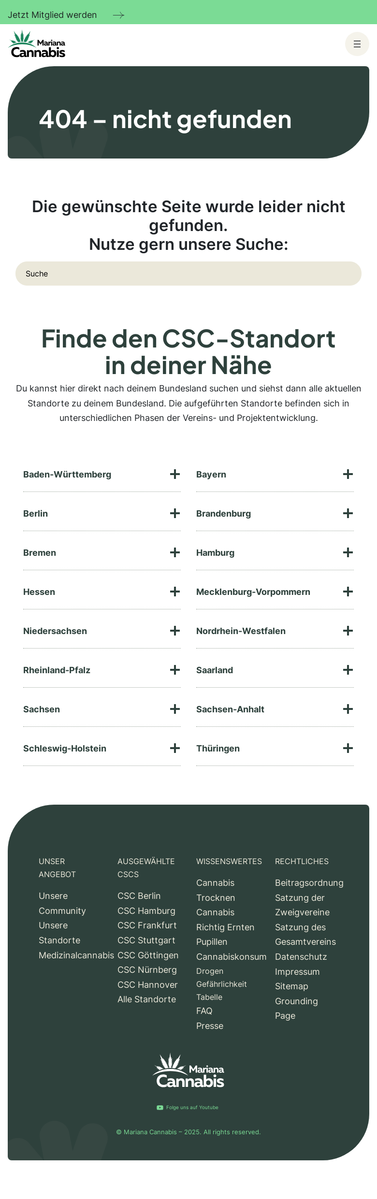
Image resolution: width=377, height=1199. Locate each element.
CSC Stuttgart (146, 940)
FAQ (204, 1011)
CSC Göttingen (148, 955)
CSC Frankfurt (147, 925)
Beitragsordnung (309, 883)
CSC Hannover (147, 985)
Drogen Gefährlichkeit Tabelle (221, 984)
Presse (209, 1026)
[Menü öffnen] (357, 44)
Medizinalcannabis (76, 955)
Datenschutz (301, 957)
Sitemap (291, 986)
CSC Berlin (139, 896)
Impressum (297, 972)
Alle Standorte (146, 999)
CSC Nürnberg (147, 970)
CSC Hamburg (146, 911)
